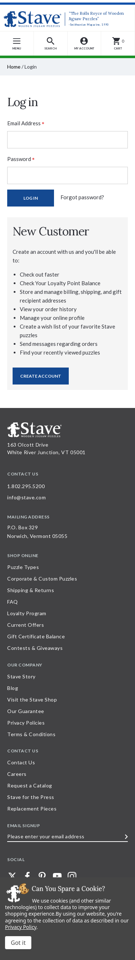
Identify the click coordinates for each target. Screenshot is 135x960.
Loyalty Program (26, 613)
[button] (51, 43)
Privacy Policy (20, 927)
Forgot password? (82, 197)
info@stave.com (26, 497)
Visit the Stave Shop (32, 699)
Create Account (40, 376)
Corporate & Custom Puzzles (42, 578)
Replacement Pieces (32, 808)
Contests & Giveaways (35, 648)
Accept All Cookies (18, 942)
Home (14, 67)
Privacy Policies (26, 723)
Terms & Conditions (31, 734)
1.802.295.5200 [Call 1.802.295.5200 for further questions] (26, 486)
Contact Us (21, 762)
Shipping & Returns (30, 590)
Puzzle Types (23, 567)
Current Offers (25, 625)
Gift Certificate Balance (36, 636)
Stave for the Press (30, 797)
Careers (17, 774)
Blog (12, 688)
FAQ (12, 602)
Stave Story (21, 676)
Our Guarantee (25, 711)
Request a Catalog (29, 785)
